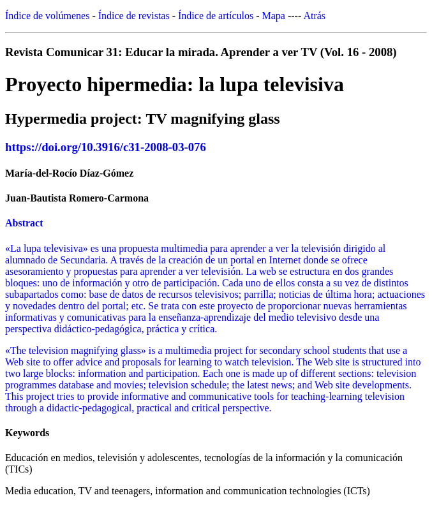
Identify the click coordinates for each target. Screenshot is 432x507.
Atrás (314, 15)
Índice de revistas (134, 15)
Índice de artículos (215, 15)
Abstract (24, 222)
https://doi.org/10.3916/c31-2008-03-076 (105, 147)
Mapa (273, 15)
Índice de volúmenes (47, 15)
